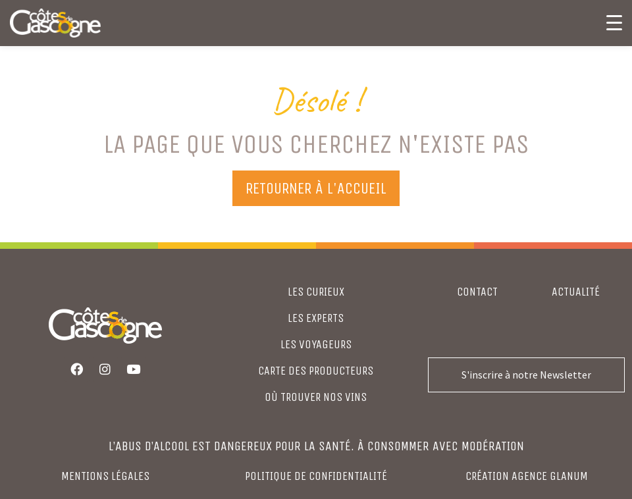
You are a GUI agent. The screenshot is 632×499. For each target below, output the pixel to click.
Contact (477, 291)
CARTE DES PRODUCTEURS (315, 370)
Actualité (576, 291)
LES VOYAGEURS (316, 344)
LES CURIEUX (316, 291)
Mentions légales (105, 476)
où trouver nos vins (316, 397)
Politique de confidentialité (316, 476)
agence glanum (550, 476)
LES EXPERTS (316, 318)
